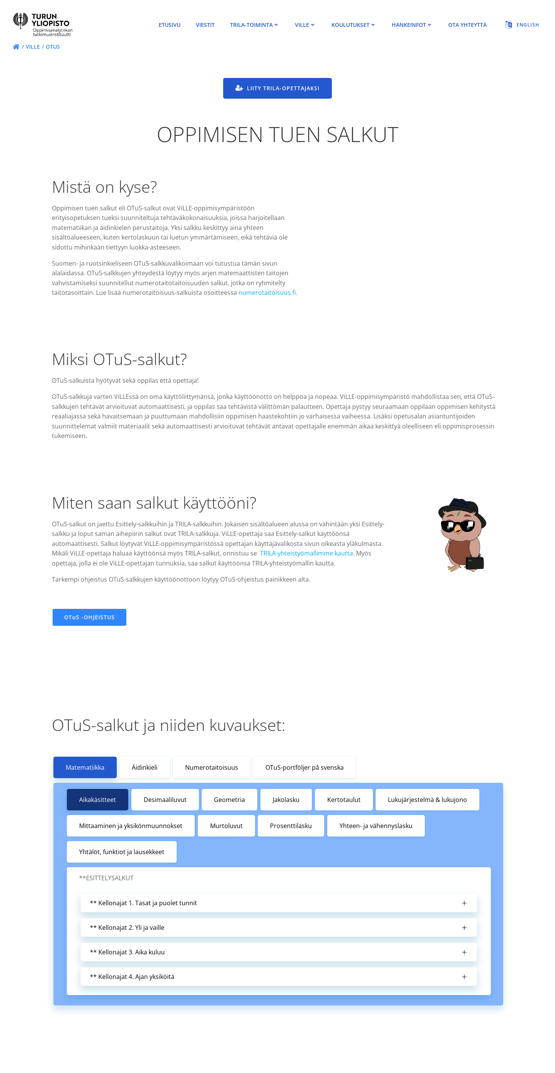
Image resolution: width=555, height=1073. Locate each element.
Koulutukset (353, 25)
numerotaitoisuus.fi (81, 305)
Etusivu (170, 25)
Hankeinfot (412, 25)
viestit (205, 25)
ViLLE (305, 25)
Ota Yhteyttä (467, 25)
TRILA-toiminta (255, 25)
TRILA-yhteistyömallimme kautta (307, 566)
